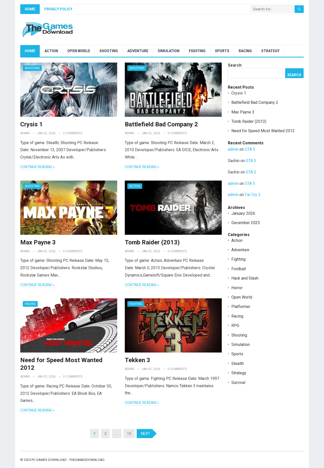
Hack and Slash (244, 278)
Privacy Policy (58, 9)
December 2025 (245, 222)
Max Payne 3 (38, 242)
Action (51, 51)
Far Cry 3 (252, 194)
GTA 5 (250, 149)
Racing (245, 51)
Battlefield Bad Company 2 (161, 124)
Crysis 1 (31, 124)
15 (129, 433)
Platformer (240, 306)
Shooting (108, 51)
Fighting (197, 51)
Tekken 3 (137, 360)
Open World (78, 51)
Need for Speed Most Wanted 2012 (263, 130)
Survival (238, 382)
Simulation (168, 51)
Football (238, 268)
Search (234, 65)
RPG (235, 325)
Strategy (270, 51)
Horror (236, 287)
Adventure (137, 51)
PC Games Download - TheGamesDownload (68, 460)
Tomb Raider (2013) (152, 242)
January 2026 (243, 213)
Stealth (237, 363)
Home (30, 9)
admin (25, 133)
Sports (222, 51)
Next (145, 433)
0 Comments (72, 133)
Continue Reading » (37, 167)
